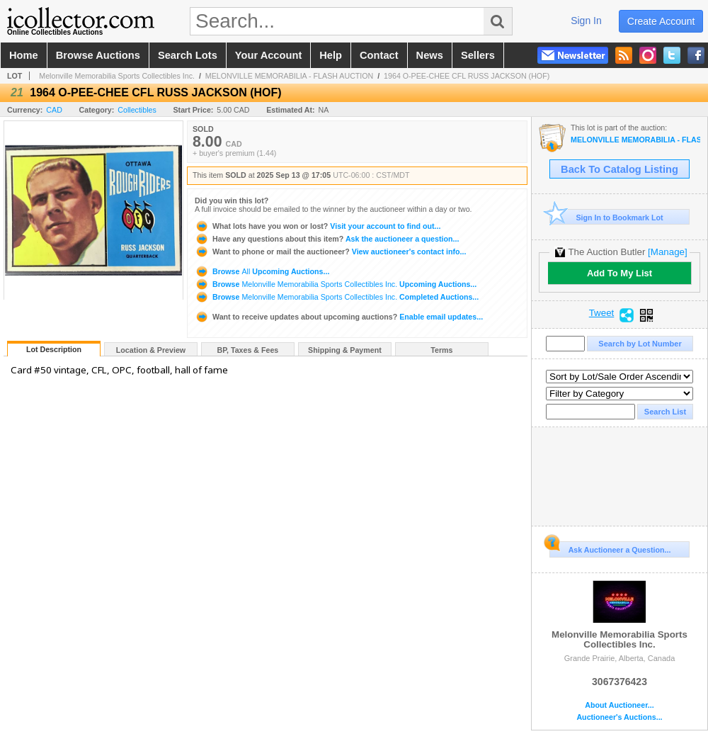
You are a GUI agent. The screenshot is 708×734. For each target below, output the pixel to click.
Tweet (602, 313)
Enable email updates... (339, 316)
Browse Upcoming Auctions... (262, 271)
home (23, 55)
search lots (187, 55)
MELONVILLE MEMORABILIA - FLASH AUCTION (289, 76)
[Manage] (667, 252)
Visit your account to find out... (317, 226)
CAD (54, 110)
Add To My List (619, 273)
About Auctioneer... (619, 705)
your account (268, 55)
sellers (478, 55)
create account (661, 21)
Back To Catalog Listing (619, 169)
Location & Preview (150, 350)
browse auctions (98, 55)
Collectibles (137, 110)
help (330, 55)
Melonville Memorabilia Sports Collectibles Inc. (117, 76)
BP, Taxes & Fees (248, 350)
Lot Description (53, 349)
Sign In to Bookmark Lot (606, 217)
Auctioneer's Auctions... (619, 717)
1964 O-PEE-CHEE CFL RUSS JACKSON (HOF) (466, 76)
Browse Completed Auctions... (337, 297)
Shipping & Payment (345, 350)
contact (379, 55)
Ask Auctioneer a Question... (609, 547)
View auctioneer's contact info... (330, 251)
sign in (586, 20)
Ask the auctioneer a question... (327, 239)
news (429, 55)
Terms (441, 350)
